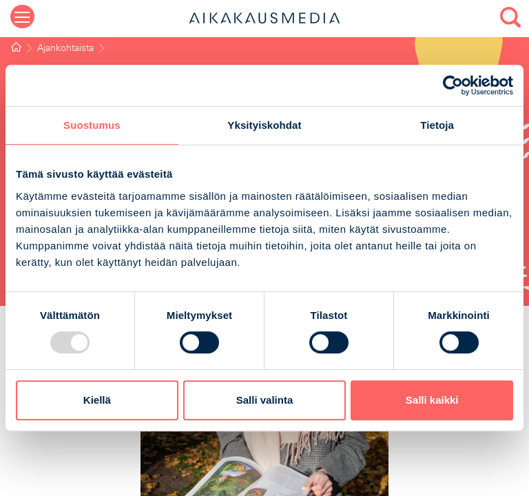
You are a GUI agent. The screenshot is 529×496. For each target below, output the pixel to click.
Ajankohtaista (65, 48)
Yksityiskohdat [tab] (264, 125)
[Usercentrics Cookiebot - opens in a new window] (453, 85)
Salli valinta (264, 400)
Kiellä (97, 400)
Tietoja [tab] (437, 125)
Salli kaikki (432, 400)
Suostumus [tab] (92, 125)
